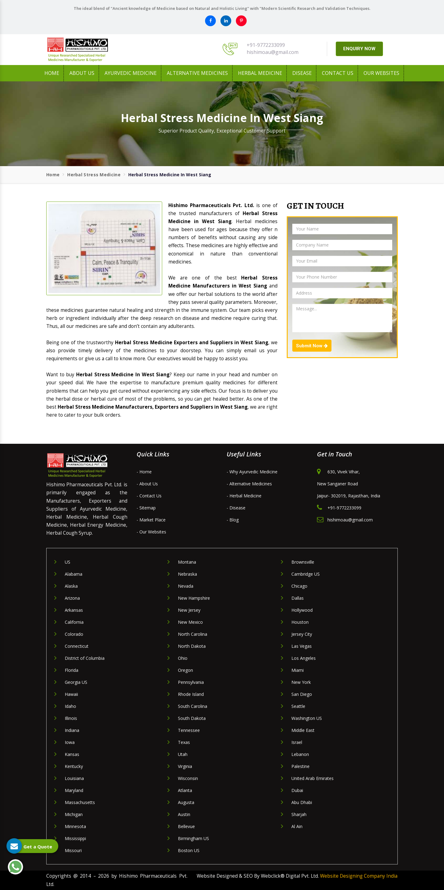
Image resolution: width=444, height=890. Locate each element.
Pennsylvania (191, 682)
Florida (71, 670)
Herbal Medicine (260, 73)
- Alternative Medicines (249, 484)
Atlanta (185, 790)
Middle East (302, 730)
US (67, 562)
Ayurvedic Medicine (131, 73)
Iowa (70, 742)
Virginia (185, 766)
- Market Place (151, 520)
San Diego (301, 694)
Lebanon (300, 754)
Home (51, 73)
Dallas (297, 598)
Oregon (185, 670)
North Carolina (192, 634)
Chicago (299, 586)
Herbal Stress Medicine (94, 175)
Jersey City (301, 634)
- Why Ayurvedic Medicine (252, 472)
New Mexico (190, 622)
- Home (144, 472)
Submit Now (312, 346)
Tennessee (189, 730)
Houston (300, 622)
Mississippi (75, 838)
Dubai (297, 790)
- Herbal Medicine (244, 496)
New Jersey (189, 610)
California (74, 622)
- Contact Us (149, 496)
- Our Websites (151, 532)
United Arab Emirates (312, 778)
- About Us (147, 484)
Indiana (72, 730)
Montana (187, 562)
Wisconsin (188, 778)
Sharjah (298, 814)
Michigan (74, 814)
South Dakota (192, 718)
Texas (184, 742)
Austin (184, 814)
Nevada (185, 586)
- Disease (236, 508)
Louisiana (74, 778)
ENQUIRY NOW (359, 48)
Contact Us (337, 73)
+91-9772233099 (266, 45)
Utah (182, 754)
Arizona (72, 598)
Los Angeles (303, 658)
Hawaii (71, 694)
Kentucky (74, 766)
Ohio (182, 658)
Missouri (73, 850)
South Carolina (192, 706)
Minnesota (75, 826)
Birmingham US (193, 838)
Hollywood (302, 610)
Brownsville (302, 562)
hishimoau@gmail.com (272, 52)
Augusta (186, 802)
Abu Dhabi (301, 802)
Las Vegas (301, 646)
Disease (302, 73)
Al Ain (296, 826)
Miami (297, 670)
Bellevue (186, 826)
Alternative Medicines (197, 73)
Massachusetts (80, 802)
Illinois (71, 718)
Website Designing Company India (358, 876)
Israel (296, 742)
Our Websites (381, 73)
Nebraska (187, 574)
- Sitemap (146, 508)
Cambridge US (305, 574)
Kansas (72, 754)
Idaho (70, 706)
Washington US (306, 718)
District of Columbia (85, 658)
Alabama (73, 574)
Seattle (298, 706)
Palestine (300, 766)
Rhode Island (191, 694)
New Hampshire (194, 598)
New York (301, 682)
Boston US (188, 850)
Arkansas (74, 610)
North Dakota (192, 646)
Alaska (71, 586)
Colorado (74, 634)
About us (81, 73)
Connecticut (76, 646)
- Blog (233, 520)
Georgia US (76, 682)
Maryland (74, 790)
